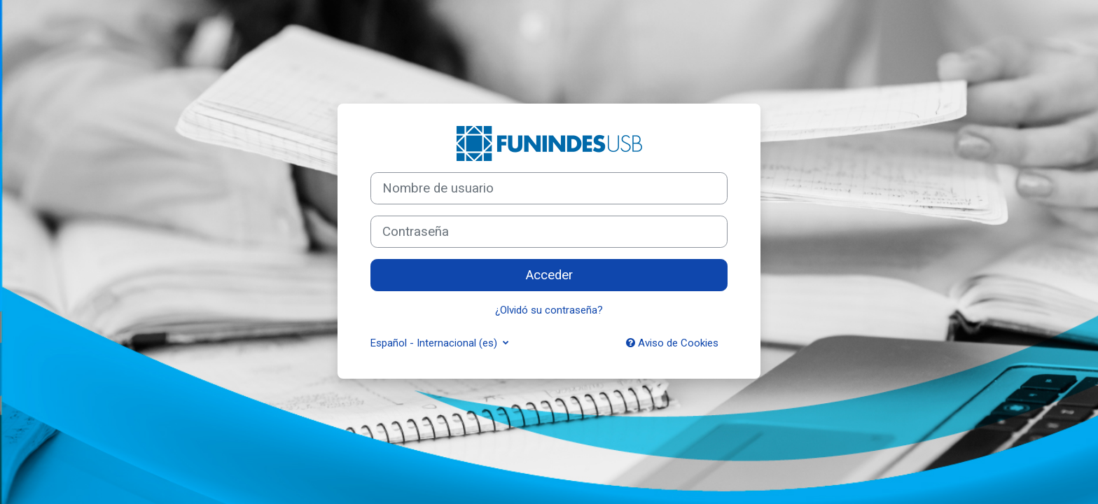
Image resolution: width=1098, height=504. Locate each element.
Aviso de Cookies (672, 343)
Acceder (549, 275)
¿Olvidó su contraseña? (549, 310)
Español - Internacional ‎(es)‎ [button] (435, 343)
